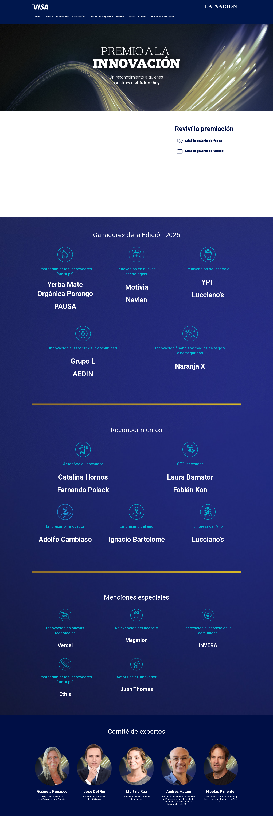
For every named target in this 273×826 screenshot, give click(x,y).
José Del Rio (94, 791)
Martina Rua (136, 791)
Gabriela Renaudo (52, 791)
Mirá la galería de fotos (203, 140)
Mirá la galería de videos (204, 151)
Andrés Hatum (178, 791)
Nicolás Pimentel (220, 791)
